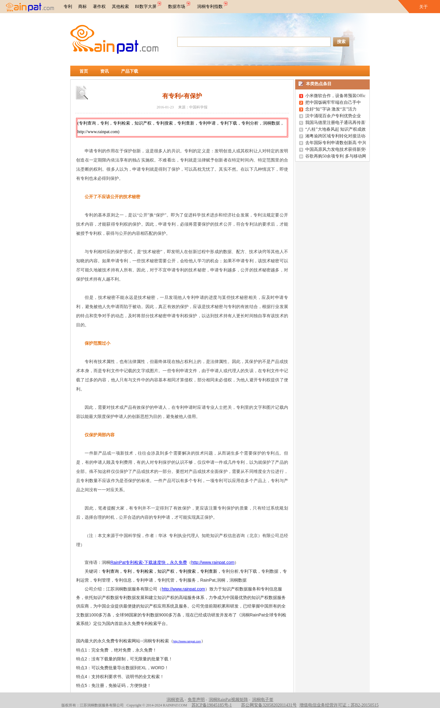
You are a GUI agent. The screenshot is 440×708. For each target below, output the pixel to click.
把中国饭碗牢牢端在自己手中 (333, 102)
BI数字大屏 (148, 4)
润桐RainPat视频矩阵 (228, 699)
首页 (83, 71)
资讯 (104, 71)
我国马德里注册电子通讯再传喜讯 (337, 122)
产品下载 (129, 71)
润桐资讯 (175, 699)
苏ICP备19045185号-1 (212, 705)
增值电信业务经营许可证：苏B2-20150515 (339, 705)
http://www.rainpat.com (213, 562)
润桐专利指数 (213, 4)
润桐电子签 (262, 699)
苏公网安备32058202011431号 (268, 705)
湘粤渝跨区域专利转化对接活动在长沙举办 (346, 136)
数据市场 (179, 4)
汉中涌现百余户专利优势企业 (333, 116)
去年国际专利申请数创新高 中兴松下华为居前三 (350, 142)
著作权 (99, 6)
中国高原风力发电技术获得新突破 (337, 149)
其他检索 (120, 6)
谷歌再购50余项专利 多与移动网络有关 (342, 156)
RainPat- (148, 562)
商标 (82, 6)
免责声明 (196, 699)
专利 (68, 6)
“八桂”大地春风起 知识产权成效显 (337, 129)
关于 (423, 7)
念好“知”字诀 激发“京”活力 (331, 109)
